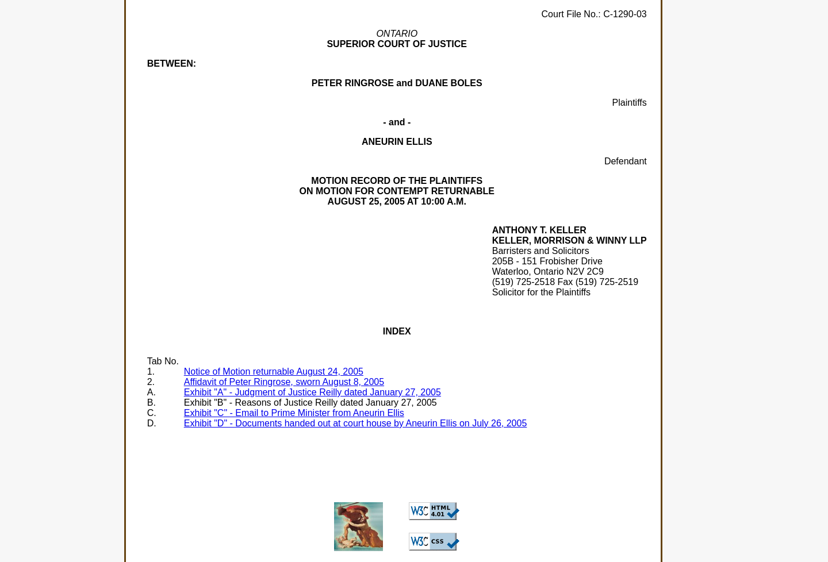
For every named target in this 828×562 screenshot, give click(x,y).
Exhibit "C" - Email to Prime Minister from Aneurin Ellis (294, 413)
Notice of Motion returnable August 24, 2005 (273, 371)
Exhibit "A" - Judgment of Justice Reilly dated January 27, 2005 (312, 392)
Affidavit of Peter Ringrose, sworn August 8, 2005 (284, 382)
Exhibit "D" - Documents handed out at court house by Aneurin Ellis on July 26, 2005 (355, 423)
